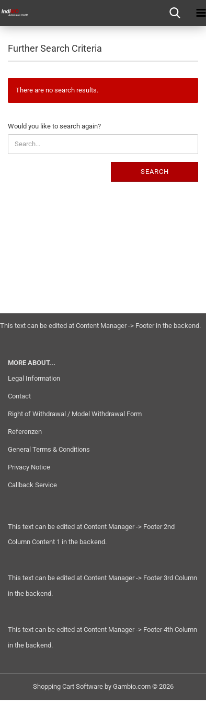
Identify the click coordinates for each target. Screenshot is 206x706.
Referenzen (25, 432)
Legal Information (34, 378)
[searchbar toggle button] (175, 13)
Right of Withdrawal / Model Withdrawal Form (75, 414)
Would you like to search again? (54, 126)
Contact (19, 396)
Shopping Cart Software (68, 686)
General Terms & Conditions (49, 449)
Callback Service (32, 485)
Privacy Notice (29, 467)
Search (155, 171)
